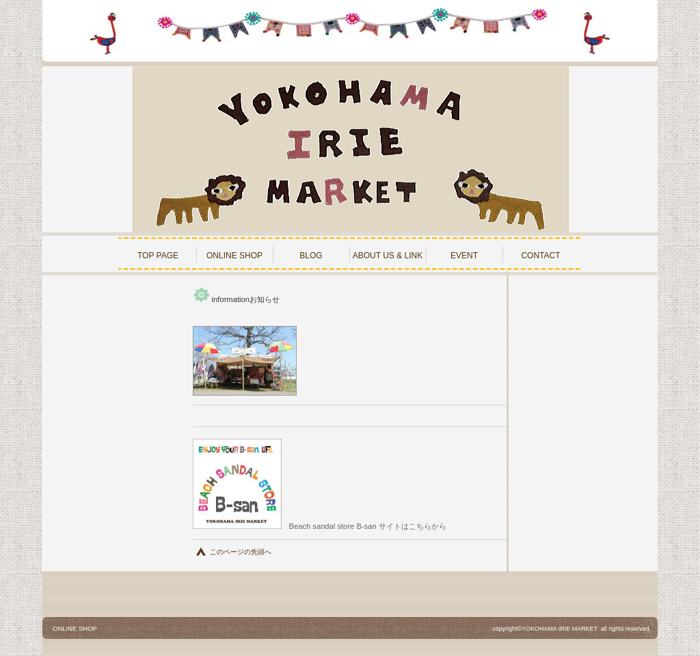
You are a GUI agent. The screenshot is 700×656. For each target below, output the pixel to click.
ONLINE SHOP (75, 628)
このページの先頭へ (240, 552)
